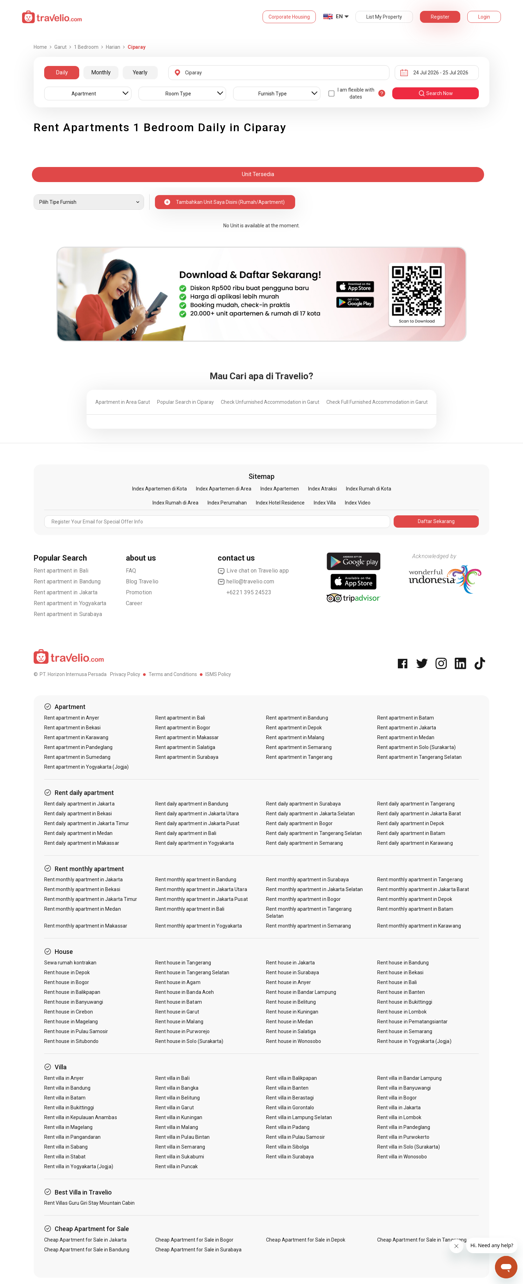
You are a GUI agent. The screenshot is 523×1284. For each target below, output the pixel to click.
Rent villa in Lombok (399, 1117)
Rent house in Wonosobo (293, 1041)
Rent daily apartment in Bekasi (78, 813)
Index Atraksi (322, 488)
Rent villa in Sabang (66, 1147)
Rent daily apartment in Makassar (81, 843)
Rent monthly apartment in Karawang (419, 926)
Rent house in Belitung (291, 1002)
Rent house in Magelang (71, 1021)
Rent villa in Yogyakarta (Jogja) (78, 1166)
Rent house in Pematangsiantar (412, 1021)
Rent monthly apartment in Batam (415, 909)
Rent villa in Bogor (397, 1098)
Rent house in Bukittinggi (404, 1002)
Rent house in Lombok (402, 1012)
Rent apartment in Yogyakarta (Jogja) (86, 767)
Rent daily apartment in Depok (410, 823)
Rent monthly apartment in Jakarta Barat (423, 889)
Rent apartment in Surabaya (68, 614)
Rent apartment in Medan (405, 737)
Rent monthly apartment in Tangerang (420, 879)
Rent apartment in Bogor (182, 727)
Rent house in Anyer (288, 982)
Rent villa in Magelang (68, 1127)
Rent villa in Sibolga (287, 1147)
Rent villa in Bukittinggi (69, 1107)
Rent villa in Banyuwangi (404, 1088)
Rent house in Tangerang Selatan (192, 972)
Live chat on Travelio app (253, 570)
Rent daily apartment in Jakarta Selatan (310, 813)
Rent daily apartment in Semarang (304, 843)
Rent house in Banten (401, 992)
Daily (62, 72)
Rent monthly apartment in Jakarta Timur (90, 899)
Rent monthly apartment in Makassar (85, 926)
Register (440, 17)
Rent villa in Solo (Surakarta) (408, 1147)
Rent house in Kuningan (292, 1012)
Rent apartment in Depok (294, 727)
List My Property (384, 17)
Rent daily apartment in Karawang (415, 843)
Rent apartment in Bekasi (72, 727)
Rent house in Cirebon (68, 1012)
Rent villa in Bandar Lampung (409, 1078)
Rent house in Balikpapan (72, 992)
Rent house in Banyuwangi (73, 1002)
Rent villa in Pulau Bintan (182, 1137)
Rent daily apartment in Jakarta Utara (197, 813)
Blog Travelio (142, 581)
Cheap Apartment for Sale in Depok (305, 1240)
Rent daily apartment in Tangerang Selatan (314, 833)
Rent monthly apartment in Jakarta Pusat (201, 899)
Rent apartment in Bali (61, 570)
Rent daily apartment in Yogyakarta (194, 843)
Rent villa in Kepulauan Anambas (80, 1117)
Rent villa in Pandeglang (403, 1127)
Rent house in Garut (177, 1012)
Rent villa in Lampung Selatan (299, 1117)
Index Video (358, 503)
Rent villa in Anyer (64, 1078)
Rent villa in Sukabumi (179, 1156)
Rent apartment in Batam (405, 718)
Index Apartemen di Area (223, 488)
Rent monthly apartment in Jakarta (83, 879)
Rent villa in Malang (176, 1127)
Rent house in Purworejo (182, 1031)
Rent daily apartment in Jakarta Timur (86, 823)
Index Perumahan (227, 503)
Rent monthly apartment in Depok (415, 899)
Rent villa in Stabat (65, 1156)
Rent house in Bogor (66, 982)
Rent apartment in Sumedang (77, 757)
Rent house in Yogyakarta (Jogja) (414, 1041)
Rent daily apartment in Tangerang (416, 804)
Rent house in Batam (178, 1002)
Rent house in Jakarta (290, 962)
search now (435, 93)
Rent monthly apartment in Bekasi (82, 889)
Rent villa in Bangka (176, 1088)
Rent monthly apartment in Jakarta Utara (201, 889)
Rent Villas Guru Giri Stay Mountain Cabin (89, 1203)
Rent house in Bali (397, 982)
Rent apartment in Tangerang (299, 757)
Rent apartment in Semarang (298, 747)
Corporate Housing (289, 17)
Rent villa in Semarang (180, 1147)
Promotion (139, 592)
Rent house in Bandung (403, 962)
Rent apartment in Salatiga (185, 747)
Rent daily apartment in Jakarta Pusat (197, 823)
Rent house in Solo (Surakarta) (189, 1041)
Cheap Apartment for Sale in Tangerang (422, 1240)
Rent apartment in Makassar (187, 737)
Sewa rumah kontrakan (70, 962)
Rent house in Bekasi (400, 972)
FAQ (131, 570)
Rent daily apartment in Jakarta (79, 804)
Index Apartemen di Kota (159, 488)
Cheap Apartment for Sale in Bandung (86, 1249)
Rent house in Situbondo (71, 1041)
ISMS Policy (218, 674)
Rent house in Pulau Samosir (76, 1031)
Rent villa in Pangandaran (72, 1137)
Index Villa (325, 503)
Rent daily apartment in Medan (78, 833)
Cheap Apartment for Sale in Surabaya (198, 1249)
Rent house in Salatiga (291, 1031)
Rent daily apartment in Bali (185, 833)
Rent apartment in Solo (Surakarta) (416, 747)
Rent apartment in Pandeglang (78, 747)
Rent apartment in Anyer (71, 718)
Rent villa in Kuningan (178, 1117)
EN (339, 16)
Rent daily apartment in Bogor (299, 823)
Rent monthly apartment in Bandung (196, 879)
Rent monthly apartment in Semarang (308, 926)
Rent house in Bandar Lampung (301, 992)
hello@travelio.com (246, 581)
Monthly (101, 72)
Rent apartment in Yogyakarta (70, 603)
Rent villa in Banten (287, 1088)
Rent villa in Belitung (177, 1098)
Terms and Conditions (173, 674)
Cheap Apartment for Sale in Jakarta (85, 1240)
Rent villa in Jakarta (399, 1107)
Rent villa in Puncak (176, 1166)
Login (484, 17)
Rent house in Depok (67, 972)
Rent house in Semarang (404, 1031)
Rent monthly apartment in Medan (82, 909)
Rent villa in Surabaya (290, 1156)
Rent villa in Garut (174, 1107)
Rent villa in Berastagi (290, 1098)
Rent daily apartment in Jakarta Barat (419, 813)
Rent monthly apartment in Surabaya (307, 879)
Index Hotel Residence (280, 503)
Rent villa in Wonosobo (402, 1156)
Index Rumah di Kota (368, 488)
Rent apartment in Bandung (67, 581)
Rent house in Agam (178, 982)
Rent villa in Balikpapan (291, 1078)
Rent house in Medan (289, 1021)
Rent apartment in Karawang (76, 737)
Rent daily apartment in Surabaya (303, 804)
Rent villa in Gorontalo (290, 1107)
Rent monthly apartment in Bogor (303, 899)
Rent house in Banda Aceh (184, 992)
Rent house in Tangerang (183, 962)
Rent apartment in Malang (295, 737)
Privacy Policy (125, 674)
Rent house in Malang (179, 1021)
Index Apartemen (279, 488)
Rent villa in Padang (288, 1127)
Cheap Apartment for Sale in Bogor (194, 1240)
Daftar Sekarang (436, 521)
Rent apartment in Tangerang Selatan (419, 757)
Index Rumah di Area (175, 503)
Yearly (140, 72)
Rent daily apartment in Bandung (192, 804)
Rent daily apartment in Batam (411, 833)
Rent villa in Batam (65, 1098)
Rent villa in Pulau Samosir (295, 1137)
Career (134, 603)
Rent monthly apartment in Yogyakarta (198, 926)
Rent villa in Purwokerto (403, 1137)
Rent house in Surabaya (292, 972)
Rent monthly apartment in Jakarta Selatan (314, 889)
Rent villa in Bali (172, 1078)
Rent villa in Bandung (67, 1088)
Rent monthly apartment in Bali (190, 909)
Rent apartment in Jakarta (65, 592)
